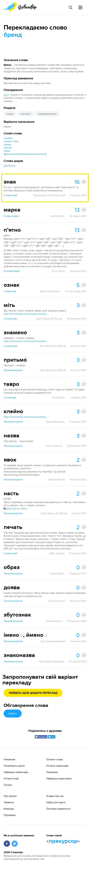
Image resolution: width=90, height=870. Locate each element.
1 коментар (10, 291)
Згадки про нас (55, 795)
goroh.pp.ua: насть (15, 508)
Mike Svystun (57, 553)
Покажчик (9, 759)
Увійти (13, 713)
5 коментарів (11, 216)
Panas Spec (58, 397)
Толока (8, 784)
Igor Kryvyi (9, 165)
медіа (10, 113)
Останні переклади (57, 765)
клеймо (8, 138)
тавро (7, 150)
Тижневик (52, 772)
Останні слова (54, 759)
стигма (7, 147)
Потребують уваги (14, 765)
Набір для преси (55, 802)
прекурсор (63, 841)
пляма (7, 144)
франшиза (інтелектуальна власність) (25, 154)
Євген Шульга (54, 445)
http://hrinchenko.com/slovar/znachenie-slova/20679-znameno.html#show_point (26, 341)
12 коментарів (12, 271)
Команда (9, 808)
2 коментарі (10, 318)
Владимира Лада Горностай (49, 195)
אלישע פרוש (58, 271)
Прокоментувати (13, 370)
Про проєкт (10, 795)
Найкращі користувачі (59, 778)
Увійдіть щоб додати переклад (33, 693)
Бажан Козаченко (50, 291)
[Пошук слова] (70, 7)
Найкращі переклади (16, 772)
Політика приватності (58, 808)
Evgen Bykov (57, 573)
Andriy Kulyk (57, 216)
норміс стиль (11, 141)
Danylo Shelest (56, 479)
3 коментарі (10, 195)
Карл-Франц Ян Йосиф (49, 318)
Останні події (11, 778)
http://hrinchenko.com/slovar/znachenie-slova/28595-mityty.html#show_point (26, 313)
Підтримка (10, 815)
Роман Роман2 (54, 621)
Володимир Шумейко (53, 641)
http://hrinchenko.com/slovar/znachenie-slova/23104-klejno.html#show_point (26, 416)
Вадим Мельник (55, 421)
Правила (9, 802)
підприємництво (47, 113)
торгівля (26, 113)
